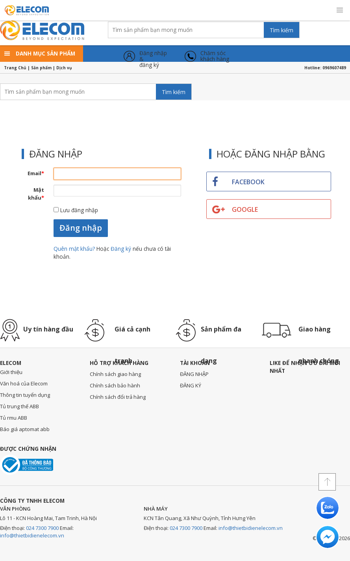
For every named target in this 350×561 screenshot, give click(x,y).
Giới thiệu (11, 372)
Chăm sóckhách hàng (214, 56)
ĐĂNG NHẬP (194, 374)
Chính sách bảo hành (115, 385)
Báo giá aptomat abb (25, 429)
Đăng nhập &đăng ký (153, 56)
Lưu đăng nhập (76, 210)
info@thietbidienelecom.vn (32, 535)
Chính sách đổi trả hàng (118, 396)
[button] (340, 10)
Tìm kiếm (281, 30)
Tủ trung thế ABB (19, 406)
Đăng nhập (80, 227)
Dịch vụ (64, 67)
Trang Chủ (15, 67)
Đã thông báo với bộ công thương (26, 465)
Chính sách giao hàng (115, 374)
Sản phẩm (41, 67)
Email (36, 173)
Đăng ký (121, 248)
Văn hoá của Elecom (24, 383)
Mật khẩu (36, 193)
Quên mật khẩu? (75, 248)
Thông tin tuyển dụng (25, 394)
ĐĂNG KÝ (190, 385)
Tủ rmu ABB (13, 417)
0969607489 (334, 67)
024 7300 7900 (42, 527)
